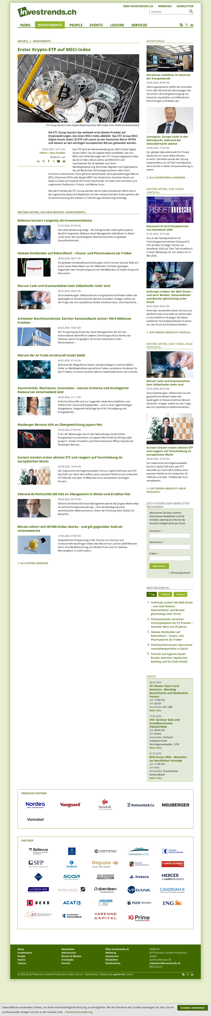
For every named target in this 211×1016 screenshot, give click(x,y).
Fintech (43, 152)
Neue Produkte (57, 152)
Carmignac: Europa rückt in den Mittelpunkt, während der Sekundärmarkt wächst (167, 140)
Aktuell (23, 41)
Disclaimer (112, 959)
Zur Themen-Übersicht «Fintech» (170, 332)
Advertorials (156, 41)
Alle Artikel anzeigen (34, 563)
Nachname (156, 542)
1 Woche (165, 594)
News (25, 25)
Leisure (117, 25)
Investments (50, 25)
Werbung (165, 6)
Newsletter (185, 6)
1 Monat (180, 594)
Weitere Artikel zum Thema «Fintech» (165, 190)
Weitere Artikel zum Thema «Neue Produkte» (170, 345)
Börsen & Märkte (71, 956)
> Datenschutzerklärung (78, 1012)
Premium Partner (34, 793)
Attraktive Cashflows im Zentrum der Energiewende (169, 76)
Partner (27, 840)
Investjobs (68, 959)
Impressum (112, 956)
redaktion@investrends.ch (164, 963)
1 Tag (152, 594)
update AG (119, 974)
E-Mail (154, 553)
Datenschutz (113, 963)
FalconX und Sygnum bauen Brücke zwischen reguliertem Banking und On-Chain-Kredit (169, 657)
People (75, 25)
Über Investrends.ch (138, 6)
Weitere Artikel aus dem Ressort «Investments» (52, 212)
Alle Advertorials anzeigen (167, 177)
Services (139, 25)
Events (96, 25)
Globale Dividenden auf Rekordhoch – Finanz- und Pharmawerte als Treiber (167, 635)
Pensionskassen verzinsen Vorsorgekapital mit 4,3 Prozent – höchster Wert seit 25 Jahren (172, 622)
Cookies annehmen (193, 1007)
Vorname (155, 531)
